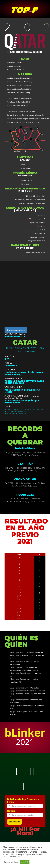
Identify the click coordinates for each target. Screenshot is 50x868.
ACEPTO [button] (24, 862)
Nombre (11, 811)
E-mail (10, 802)
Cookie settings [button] (11, 862)
